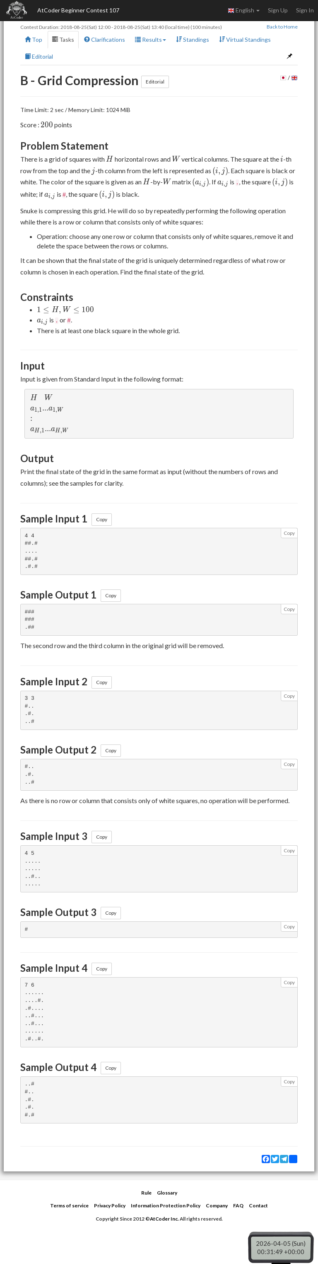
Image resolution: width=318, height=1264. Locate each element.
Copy (101, 519)
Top (33, 39)
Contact (258, 1205)
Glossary (167, 1193)
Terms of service (69, 1205)
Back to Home (282, 27)
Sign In (305, 10)
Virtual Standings (245, 39)
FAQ (238, 1205)
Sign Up (278, 10)
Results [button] (150, 39)
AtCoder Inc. (164, 1219)
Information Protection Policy (165, 1205)
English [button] (244, 10)
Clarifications (104, 39)
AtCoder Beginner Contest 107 (78, 10)
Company (217, 1205)
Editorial (39, 56)
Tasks (63, 39)
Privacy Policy (109, 1205)
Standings (192, 39)
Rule (146, 1193)
